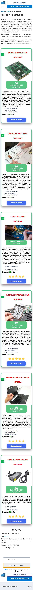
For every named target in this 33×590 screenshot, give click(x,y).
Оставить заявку (16, 119)
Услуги (8, 11)
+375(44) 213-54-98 (19, 3)
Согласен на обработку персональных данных (17, 570)
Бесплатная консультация (20, 6)
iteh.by (6, 536)
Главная (3, 11)
